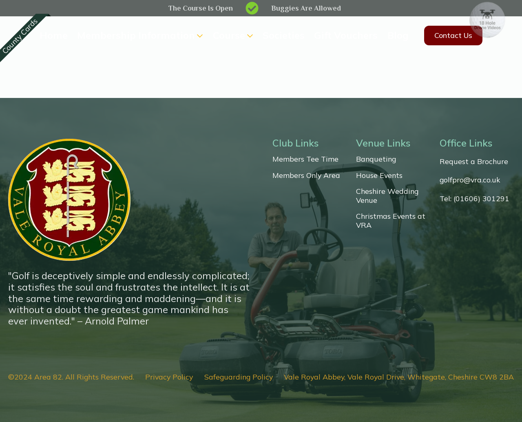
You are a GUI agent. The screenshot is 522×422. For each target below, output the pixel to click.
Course (229, 35)
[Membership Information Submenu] (199, 35)
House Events (379, 175)
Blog (398, 35)
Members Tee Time (305, 159)
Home (54, 35)
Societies (284, 35)
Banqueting (376, 159)
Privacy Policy (169, 377)
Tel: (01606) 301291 (474, 198)
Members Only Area (306, 175)
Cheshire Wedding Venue (387, 195)
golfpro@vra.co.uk (470, 179)
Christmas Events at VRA (390, 220)
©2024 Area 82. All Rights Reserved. (71, 377)
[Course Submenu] (249, 35)
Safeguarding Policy (238, 377)
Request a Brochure (474, 161)
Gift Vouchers (346, 35)
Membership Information (136, 35)
